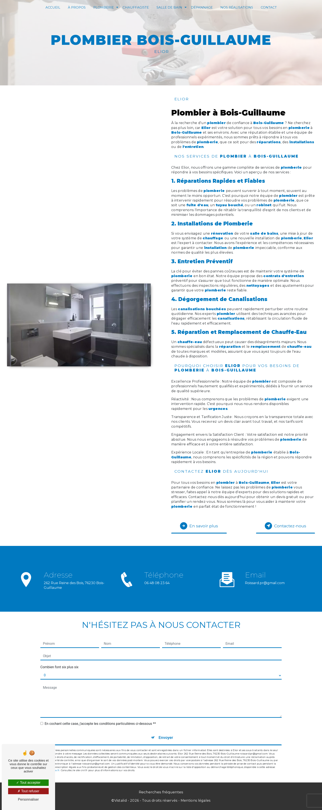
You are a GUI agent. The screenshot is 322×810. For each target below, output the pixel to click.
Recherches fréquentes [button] (161, 792)
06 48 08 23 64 (157, 590)
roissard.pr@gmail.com (265, 575)
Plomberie (103, 7)
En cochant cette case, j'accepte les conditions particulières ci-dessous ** (100, 724)
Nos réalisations (236, 7)
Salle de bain (169, 7)
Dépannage (202, 7)
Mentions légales (196, 800)
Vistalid (120, 800)
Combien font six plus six (59, 667)
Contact (269, 7)
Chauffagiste (136, 7)
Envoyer (166, 737)
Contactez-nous (285, 525)
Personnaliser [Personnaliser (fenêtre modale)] (28, 799)
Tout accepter (28, 782)
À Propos (77, 7)
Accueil (52, 7)
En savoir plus (199, 525)
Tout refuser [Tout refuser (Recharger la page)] (28, 791)
